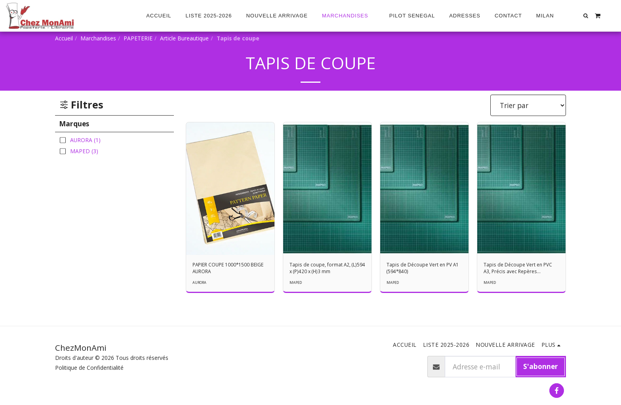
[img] (230, 188)
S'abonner (540, 366)
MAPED (296, 284)
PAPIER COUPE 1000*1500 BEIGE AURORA (226, 269)
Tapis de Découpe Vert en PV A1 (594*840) (424, 269)
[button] (548, 16)
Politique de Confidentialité (89, 367)
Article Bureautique (184, 38)
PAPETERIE (138, 38)
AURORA (200, 284)
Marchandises (98, 38)
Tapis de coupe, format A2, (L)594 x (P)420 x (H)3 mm (325, 269)
